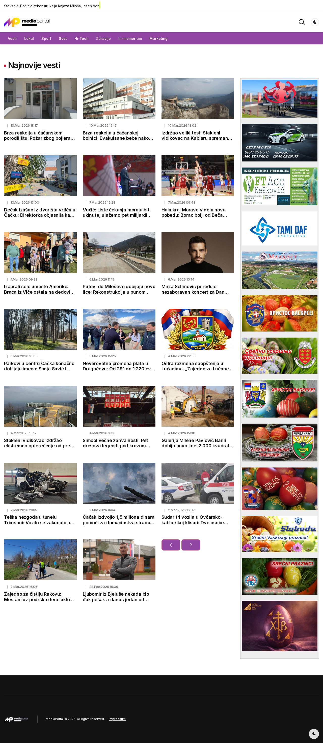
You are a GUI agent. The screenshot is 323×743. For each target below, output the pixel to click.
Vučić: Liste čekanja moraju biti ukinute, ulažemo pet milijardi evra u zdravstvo (117, 215)
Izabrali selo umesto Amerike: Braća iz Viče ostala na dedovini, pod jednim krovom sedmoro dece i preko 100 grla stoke (40, 295)
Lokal (29, 38)
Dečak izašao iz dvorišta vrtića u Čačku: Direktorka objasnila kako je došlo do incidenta (39, 215)
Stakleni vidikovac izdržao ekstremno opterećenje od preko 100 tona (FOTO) (39, 446)
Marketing (158, 38)
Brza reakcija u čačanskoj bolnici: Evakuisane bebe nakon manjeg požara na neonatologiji (117, 138)
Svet (63, 38)
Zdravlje (103, 38)
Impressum (117, 719)
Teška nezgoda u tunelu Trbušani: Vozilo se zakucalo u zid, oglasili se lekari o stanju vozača (37, 525)
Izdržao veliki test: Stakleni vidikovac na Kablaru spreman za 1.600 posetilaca (195, 138)
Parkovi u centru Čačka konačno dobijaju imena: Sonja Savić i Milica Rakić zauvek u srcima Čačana (39, 371)
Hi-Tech (81, 38)
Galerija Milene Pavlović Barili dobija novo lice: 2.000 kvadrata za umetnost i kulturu (197, 446)
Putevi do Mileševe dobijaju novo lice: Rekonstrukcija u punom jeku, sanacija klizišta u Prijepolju (119, 292)
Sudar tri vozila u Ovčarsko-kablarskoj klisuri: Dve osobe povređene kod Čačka (193, 522)
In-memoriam (130, 38)
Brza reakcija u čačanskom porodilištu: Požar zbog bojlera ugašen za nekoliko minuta (37, 138)
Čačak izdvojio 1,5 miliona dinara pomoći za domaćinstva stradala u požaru (118, 522)
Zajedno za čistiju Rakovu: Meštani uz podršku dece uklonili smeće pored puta (40, 599)
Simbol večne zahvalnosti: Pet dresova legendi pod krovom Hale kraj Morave (115, 446)
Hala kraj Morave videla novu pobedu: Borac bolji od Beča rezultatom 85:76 (193, 215)
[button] (302, 22)
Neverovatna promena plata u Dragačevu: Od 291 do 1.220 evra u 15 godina (119, 369)
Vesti (12, 38)
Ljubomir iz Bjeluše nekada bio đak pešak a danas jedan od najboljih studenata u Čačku (116, 599)
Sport (46, 38)
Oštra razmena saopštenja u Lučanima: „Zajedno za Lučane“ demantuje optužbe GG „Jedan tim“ (196, 371)
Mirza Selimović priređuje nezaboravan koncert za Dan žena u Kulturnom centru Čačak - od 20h (197, 295)
